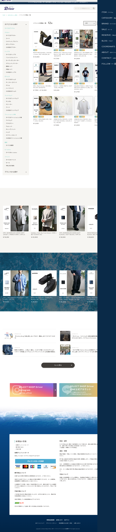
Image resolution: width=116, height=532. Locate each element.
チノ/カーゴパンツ (11, 82)
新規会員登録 (50, 520)
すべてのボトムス (11, 79)
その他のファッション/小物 (14, 138)
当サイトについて (39, 523)
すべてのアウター (11, 35)
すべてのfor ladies (11, 152)
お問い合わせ (77, 523)
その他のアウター (11, 47)
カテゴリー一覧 (12, 15)
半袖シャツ (9, 69)
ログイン (99, 8)
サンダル (8, 101)
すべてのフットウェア (12, 98)
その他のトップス (11, 72)
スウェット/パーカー (12, 63)
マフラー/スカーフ (11, 135)
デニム (8, 85)
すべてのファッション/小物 (14, 117)
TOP (4, 15)
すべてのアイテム (10, 28)
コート (8, 38)
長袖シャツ (9, 66)
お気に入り (59, 520)
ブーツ (8, 107)
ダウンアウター (10, 44)
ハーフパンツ (10, 88)
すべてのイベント (11, 160)
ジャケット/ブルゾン (12, 41)
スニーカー (9, 104)
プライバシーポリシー (51, 523)
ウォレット (9, 126)
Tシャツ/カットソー (12, 57)
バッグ (8, 132)
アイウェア (9, 120)
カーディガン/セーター (12, 60)
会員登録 (92, 8)
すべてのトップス (11, 54)
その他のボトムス (11, 91)
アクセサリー (10, 123)
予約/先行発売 (10, 165)
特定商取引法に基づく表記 (65, 523)
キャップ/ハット (11, 129)
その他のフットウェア (12, 110)
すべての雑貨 (9, 145)
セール (8, 162)
